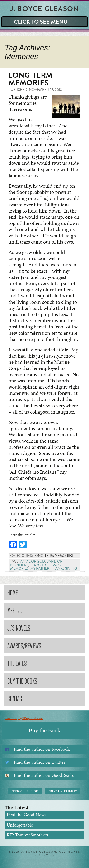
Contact (15, 698)
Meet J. (14, 610)
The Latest (18, 663)
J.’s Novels (18, 627)
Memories (19, 568)
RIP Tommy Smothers (27, 835)
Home (12, 592)
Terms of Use (25, 791)
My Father (39, 568)
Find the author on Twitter (39, 762)
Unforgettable (20, 825)
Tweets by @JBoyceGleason (24, 718)
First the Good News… (29, 815)
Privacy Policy (62, 791)
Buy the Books (22, 680)
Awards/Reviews (24, 645)
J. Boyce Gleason (45, 565)
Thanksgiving (64, 568)
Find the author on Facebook (42, 749)
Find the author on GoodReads (44, 775)
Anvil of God (32, 561)
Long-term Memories (30, 79)
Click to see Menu (41, 22)
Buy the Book (44, 730)
